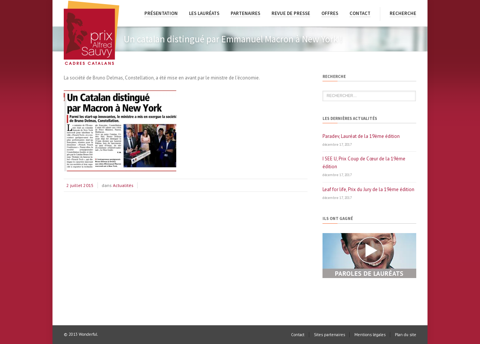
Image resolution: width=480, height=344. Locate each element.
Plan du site (405, 334)
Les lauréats (204, 13)
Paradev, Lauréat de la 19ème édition (361, 136)
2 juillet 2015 (80, 185)
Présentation (161, 13)
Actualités (123, 185)
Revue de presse (291, 13)
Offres (329, 13)
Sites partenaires (329, 334)
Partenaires (245, 13)
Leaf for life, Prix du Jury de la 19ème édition (368, 189)
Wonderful (88, 334)
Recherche (403, 13)
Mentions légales (370, 334)
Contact (360, 13)
